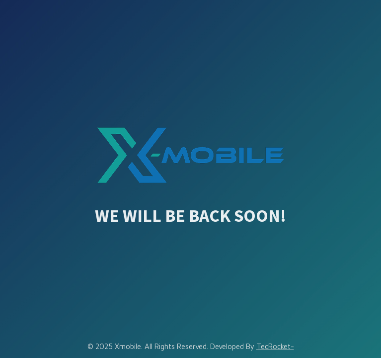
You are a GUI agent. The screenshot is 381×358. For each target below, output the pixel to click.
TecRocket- (275, 346)
